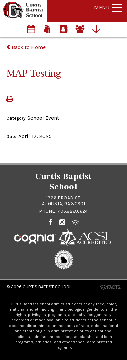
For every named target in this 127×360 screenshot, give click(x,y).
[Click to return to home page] (23, 16)
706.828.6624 (72, 211)
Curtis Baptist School (47, 286)
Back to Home (26, 47)
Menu (108, 7)
